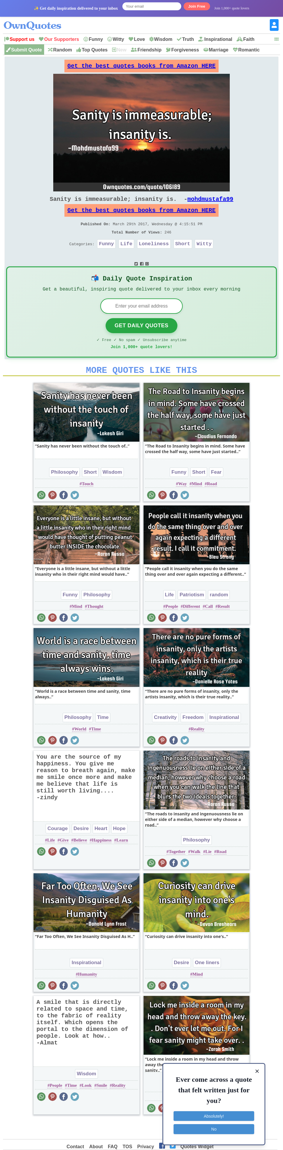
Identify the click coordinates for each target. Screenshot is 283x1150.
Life (126, 254)
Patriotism (191, 612)
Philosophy (64, 490)
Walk (195, 869)
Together (177, 869)
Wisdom (163, 39)
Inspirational (218, 39)
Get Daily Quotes (141, 340)
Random (62, 49)
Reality (197, 747)
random (219, 612)
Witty (118, 39)
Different (191, 624)
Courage (57, 846)
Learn (122, 858)
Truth (188, 39)
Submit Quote (26, 49)
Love (139, 39)
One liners (207, 980)
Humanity (87, 992)
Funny (96, 39)
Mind (197, 501)
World (80, 747)
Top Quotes (95, 49)
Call (209, 624)
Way (182, 501)
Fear (216, 490)
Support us (22, 39)
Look (86, 1103)
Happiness (101, 858)
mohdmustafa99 (210, 204)
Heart (100, 846)
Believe (80, 858)
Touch (87, 501)
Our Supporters (61, 39)
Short (182, 254)
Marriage (219, 49)
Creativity (165, 735)
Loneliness (154, 254)
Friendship (149, 49)
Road (212, 501)
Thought (95, 624)
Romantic (249, 49)
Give (64, 858)
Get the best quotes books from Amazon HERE (141, 67)
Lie (208, 869)
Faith (248, 39)
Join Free (196, 6)
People (172, 624)
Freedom (193, 735)
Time (103, 735)
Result (224, 624)
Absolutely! (214, 1115)
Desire (81, 846)
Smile (101, 1103)
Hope (119, 846)
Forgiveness (185, 49)
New (121, 49)
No (214, 1128)
